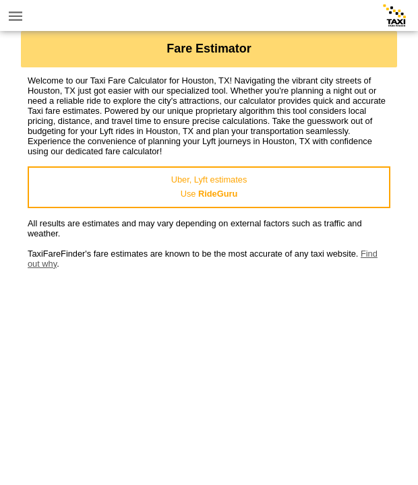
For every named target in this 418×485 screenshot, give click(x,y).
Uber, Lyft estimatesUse (209, 186)
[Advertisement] (209, 363)
